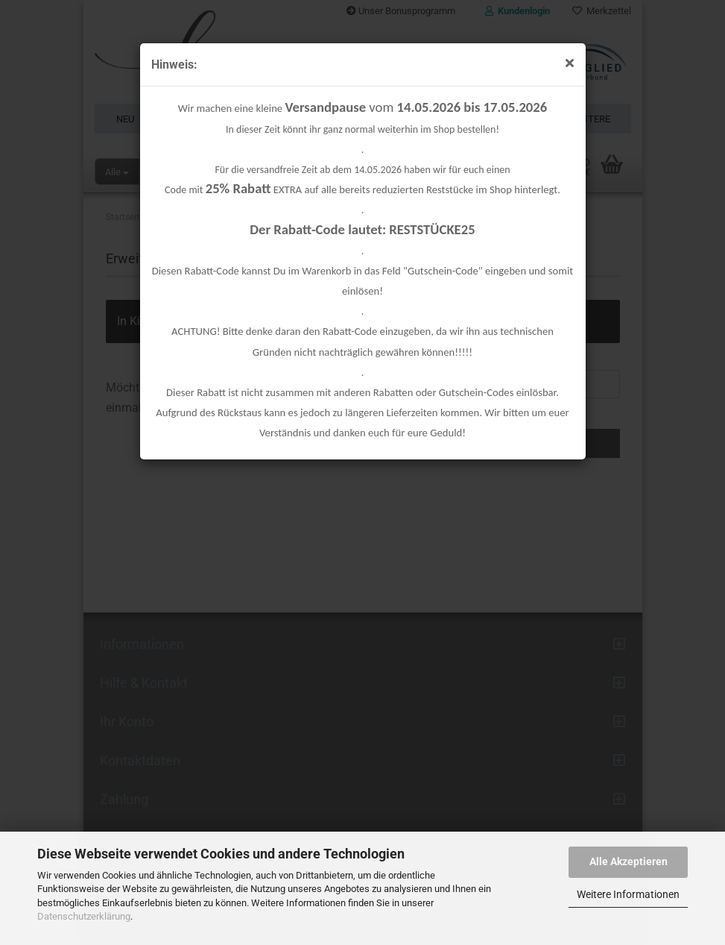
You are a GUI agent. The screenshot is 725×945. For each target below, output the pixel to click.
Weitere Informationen (628, 894)
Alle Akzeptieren (628, 861)
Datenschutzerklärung (83, 916)
